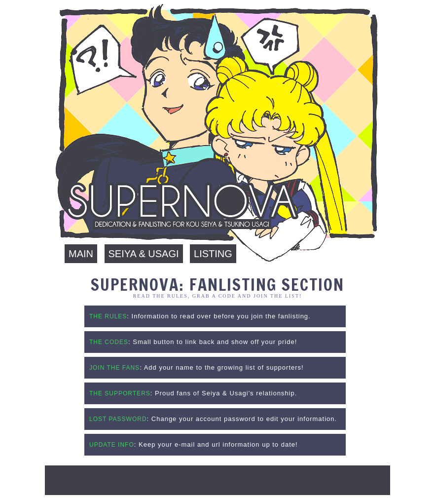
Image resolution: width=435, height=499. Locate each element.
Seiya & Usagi (144, 253)
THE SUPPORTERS (119, 393)
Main (81, 253)
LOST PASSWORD (118, 419)
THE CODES (108, 342)
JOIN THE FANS (114, 367)
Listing (213, 253)
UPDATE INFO (111, 444)
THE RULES (108, 316)
